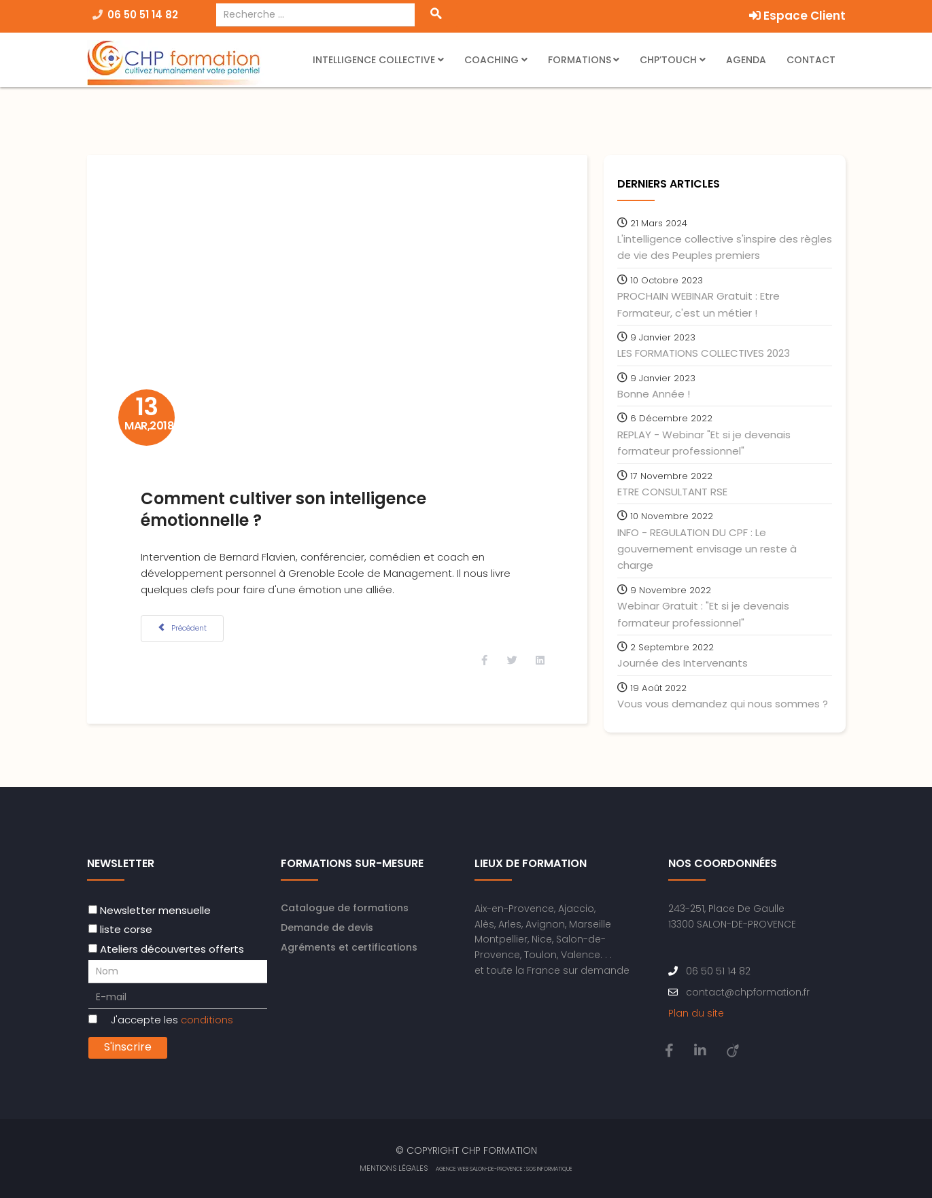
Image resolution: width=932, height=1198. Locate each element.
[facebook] (669, 1049)
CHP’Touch (668, 60)
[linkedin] (700, 1049)
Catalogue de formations (345, 907)
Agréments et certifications (349, 946)
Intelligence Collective (374, 60)
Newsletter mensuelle (155, 909)
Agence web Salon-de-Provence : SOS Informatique (504, 1168)
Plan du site (696, 1012)
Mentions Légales (394, 1168)
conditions (207, 1019)
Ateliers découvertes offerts (172, 948)
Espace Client (797, 15)
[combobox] (315, 15)
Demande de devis (327, 927)
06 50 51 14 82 (142, 14)
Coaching (492, 60)
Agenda (746, 60)
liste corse (126, 929)
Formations (579, 60)
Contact (811, 60)
